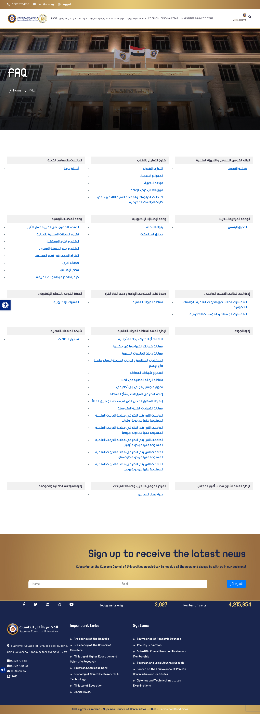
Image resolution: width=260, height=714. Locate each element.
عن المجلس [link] (65, 18)
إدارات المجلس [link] (80, 18)
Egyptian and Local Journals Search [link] (160, 662)
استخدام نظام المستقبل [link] (63, 241)
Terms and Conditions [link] (173, 709)
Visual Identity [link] (239, 17)
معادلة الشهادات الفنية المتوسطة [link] (140, 408)
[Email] (162, 584)
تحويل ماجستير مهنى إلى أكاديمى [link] (139, 387)
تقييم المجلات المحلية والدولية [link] (58, 234)
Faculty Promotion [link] (149, 645)
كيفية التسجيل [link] (237, 168)
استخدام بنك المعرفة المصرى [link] (59, 248)
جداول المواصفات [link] (151, 234)
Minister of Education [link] (88, 685)
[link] (5, 305)
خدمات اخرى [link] (70, 262)
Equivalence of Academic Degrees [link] (159, 638)
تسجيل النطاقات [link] (68, 339)
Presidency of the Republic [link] (91, 638)
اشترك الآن (236, 584)
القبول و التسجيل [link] (151, 175)
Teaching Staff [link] (169, 18)
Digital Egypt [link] (82, 691)
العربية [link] (64, 4)
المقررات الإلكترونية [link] (66, 302)
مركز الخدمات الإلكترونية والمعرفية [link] (107, 18)
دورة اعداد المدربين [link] (150, 494)
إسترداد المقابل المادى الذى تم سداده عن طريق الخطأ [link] (127, 401)
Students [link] (153, 18)
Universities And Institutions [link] (197, 18)
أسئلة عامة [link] (71, 168)
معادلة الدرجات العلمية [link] (148, 302)
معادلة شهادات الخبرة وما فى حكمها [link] (138, 346)
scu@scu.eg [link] (43, 4)
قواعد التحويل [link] (153, 183)
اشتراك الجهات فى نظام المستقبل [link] (56, 255)
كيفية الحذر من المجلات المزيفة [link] (57, 277)
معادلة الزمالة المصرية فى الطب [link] (142, 380)
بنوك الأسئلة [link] (154, 227)
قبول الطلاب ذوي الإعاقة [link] (147, 190)
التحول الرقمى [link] (237, 227)
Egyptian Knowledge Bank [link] (90, 667)
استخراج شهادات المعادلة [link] (146, 372)
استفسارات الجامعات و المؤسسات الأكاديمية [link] (218, 314)
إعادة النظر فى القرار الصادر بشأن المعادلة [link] (136, 394)
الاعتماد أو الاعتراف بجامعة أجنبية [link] (140, 339)
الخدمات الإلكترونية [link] (136, 18)
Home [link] (54, 18)
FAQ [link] (31, 90)
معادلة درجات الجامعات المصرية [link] (142, 353)
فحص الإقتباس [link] (69, 270)
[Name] (73, 584)
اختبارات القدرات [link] (153, 168)
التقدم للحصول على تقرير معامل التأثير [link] (53, 227)
